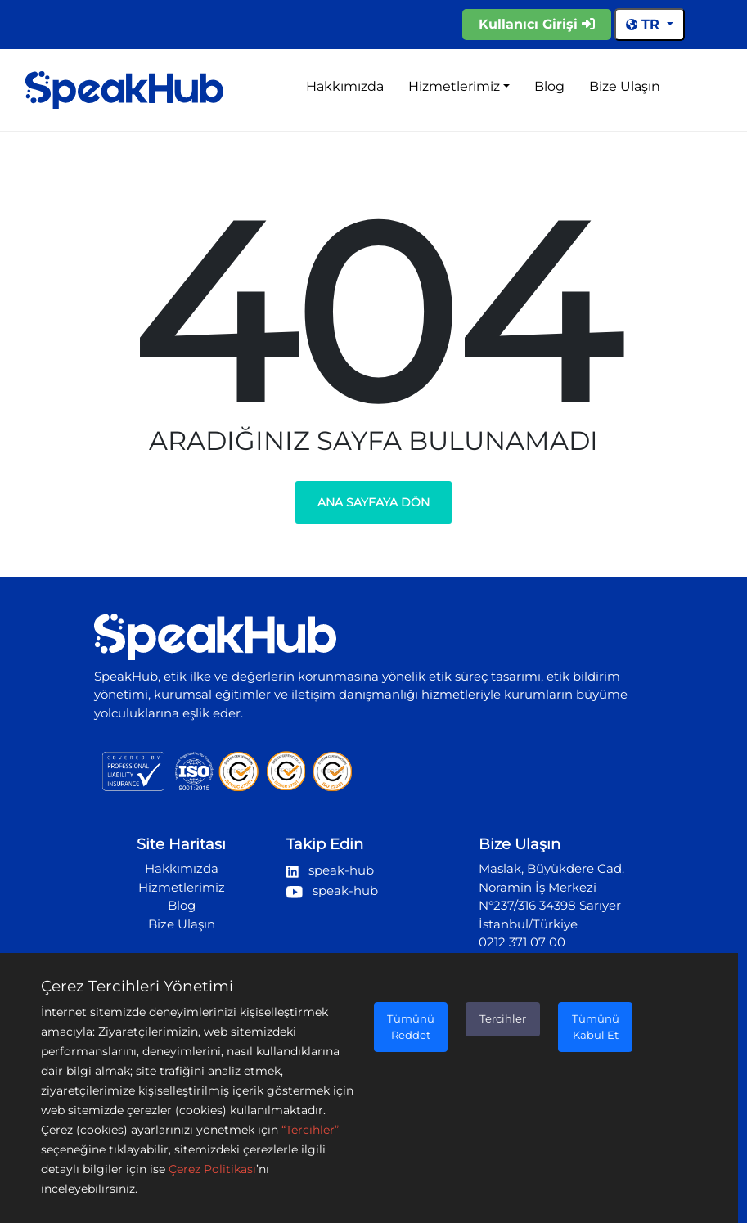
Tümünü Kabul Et (595, 1026)
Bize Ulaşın (624, 86)
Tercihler (502, 1018)
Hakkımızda (345, 86)
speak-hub (330, 870)
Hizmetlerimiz (454, 86)
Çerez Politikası (212, 1169)
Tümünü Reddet (410, 1026)
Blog (549, 86)
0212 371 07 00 (522, 942)
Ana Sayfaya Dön (373, 502)
